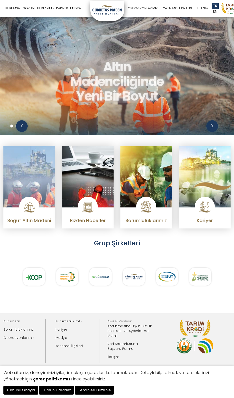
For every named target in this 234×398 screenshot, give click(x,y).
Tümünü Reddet (56, 390)
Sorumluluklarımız (18, 329)
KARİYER (62, 8)
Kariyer (61, 329)
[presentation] (22, 126)
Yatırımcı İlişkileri (69, 346)
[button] (12, 126)
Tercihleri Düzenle (94, 390)
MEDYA (75, 8)
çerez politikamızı (52, 379)
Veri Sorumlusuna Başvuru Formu (122, 346)
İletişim (113, 357)
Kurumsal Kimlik (69, 321)
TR (215, 5)
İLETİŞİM (202, 8)
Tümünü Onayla (20, 390)
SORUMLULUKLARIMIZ (38, 8)
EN (215, 11)
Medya (61, 337)
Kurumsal (11, 321)
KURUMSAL (13, 8)
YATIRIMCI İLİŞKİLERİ (177, 8)
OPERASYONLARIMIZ (143, 8)
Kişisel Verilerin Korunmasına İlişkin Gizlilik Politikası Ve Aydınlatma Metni (129, 328)
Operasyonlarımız (18, 337)
